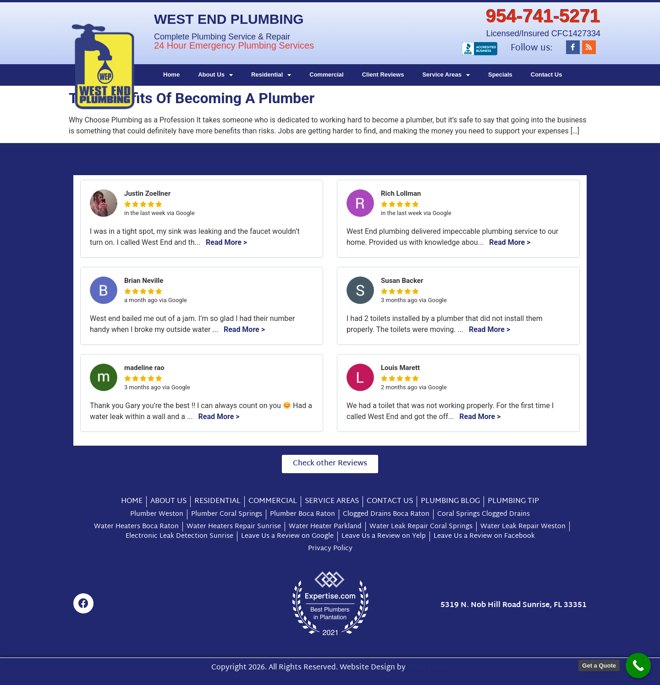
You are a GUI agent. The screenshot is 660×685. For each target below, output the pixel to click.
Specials (500, 74)
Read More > (226, 242)
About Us (215, 75)
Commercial (326, 74)
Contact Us (546, 74)
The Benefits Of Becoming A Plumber (191, 98)
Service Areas (446, 75)
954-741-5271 (543, 16)
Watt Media (428, 667)
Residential (271, 75)
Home (171, 74)
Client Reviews (383, 74)
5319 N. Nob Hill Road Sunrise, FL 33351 (513, 605)
